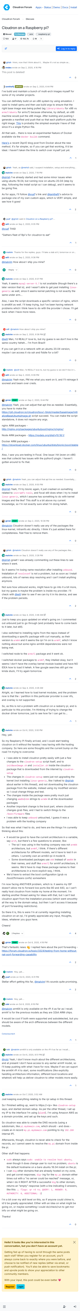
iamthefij (9, 86)
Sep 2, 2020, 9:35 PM (29, 224)
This (18, 123)
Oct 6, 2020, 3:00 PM (32, 730)
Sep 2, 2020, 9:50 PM (32, 484)
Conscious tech (8, 1034)
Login (20, 1286)
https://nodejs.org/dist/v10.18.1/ (46, 435)
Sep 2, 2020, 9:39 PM (29, 375)
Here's (5, 142)
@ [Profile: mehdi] (25, 167)
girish (8, 62)
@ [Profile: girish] (6, 177)
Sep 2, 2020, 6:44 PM (43, 86)
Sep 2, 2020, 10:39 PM (38, 521)
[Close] (74, 1242)
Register (10, 1286)
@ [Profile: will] (5, 339)
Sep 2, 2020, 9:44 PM (38, 400)
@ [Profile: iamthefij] (53, 194)
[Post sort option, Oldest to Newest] (6, 48)
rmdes (8, 67)
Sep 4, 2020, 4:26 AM (32, 688)
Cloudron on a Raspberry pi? (39, 219)
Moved (7, 34)
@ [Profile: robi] (5, 1059)
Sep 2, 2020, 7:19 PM (32, 172)
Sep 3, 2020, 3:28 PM (32, 555)
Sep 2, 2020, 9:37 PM (32, 279)
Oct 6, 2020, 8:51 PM (32, 1054)
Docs (65, 7)
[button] (4, 1307)
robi (7, 1004)
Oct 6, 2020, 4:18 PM (37, 942)
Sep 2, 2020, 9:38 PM (32, 334)
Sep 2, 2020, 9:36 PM (29, 257)
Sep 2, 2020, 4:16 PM (31, 67)
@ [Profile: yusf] (31, 194)
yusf (8, 219)
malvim (9, 172)
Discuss (20, 34)
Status (47, 7)
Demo (56, 7)
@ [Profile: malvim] (7, 261)
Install (73, 7)
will (7, 224)
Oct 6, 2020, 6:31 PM (29, 977)
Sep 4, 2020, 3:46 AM (32, 615)
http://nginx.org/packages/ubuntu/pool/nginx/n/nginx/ (33, 429)
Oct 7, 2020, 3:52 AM (32, 1094)
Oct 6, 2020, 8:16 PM (29, 1004)
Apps (38, 7)
